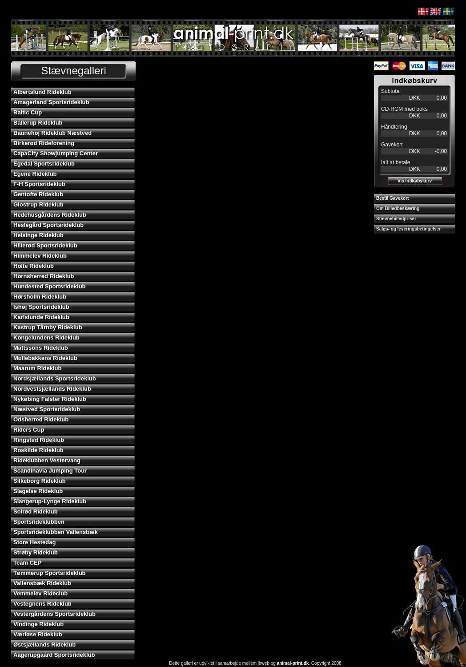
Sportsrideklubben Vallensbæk (55, 532)
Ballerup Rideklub (38, 122)
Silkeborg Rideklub (39, 480)
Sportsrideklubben (38, 521)
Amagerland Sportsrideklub (51, 102)
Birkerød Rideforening (43, 143)
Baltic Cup (27, 112)
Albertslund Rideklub (42, 92)
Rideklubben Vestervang (46, 460)
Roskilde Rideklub (38, 450)
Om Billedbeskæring (397, 208)
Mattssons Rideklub (40, 347)
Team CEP (27, 562)
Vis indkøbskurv (415, 180)
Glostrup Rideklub (38, 204)
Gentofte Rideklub (38, 194)
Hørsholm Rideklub (39, 296)
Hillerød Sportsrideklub (45, 245)
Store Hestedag (34, 542)
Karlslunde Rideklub (41, 317)
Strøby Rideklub (35, 552)
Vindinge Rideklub (38, 624)
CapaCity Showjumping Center (55, 153)
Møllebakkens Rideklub (45, 358)
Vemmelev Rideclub (40, 593)
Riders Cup (28, 429)
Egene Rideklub (35, 173)
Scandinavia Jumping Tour (50, 470)
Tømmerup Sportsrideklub (49, 573)
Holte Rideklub (33, 266)
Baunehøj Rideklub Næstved (52, 132)
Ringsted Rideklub (38, 440)
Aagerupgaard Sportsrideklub (54, 654)
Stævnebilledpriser (396, 218)
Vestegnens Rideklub (42, 603)
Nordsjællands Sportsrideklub (54, 378)
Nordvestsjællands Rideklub (52, 388)
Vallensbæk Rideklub (42, 583)
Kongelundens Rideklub (46, 337)
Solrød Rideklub (35, 511)
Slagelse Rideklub (38, 491)
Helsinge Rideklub (38, 235)
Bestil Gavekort (392, 198)
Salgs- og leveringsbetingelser (408, 228)
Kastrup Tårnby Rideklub (47, 327)
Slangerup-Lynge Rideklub (49, 501)
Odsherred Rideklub (40, 419)
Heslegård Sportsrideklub (48, 225)
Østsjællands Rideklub (44, 644)
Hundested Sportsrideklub (49, 286)
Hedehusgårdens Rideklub (49, 214)
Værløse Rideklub (37, 634)
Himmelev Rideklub (40, 255)
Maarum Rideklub (37, 368)
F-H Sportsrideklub (39, 184)
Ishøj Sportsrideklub (41, 306)
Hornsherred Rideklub (43, 276)
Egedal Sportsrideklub (44, 163)
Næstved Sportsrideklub (46, 409)
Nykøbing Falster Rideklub (49, 399)
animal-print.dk (293, 663)
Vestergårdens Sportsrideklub (54, 613)
